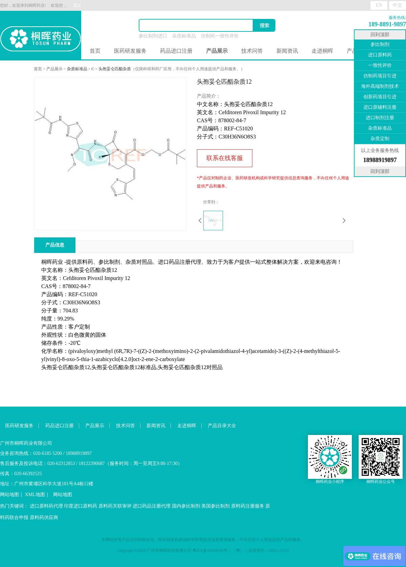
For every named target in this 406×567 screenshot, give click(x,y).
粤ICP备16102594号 (210, 550)
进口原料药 (380, 54)
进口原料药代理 (46, 506)
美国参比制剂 (215, 506)
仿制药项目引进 (380, 75)
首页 (95, 51)
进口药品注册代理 (152, 506)
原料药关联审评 (115, 506)
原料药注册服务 (247, 506)
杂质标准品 (184, 35)
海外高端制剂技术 (380, 86)
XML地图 (35, 494)
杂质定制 (379, 138)
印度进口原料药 (80, 506)
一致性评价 (380, 65)
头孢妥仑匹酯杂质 (114, 69)
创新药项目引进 (380, 96)
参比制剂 (379, 44)
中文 (397, 5)
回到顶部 (379, 34)
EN (379, 5)
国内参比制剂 (186, 506)
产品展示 (54, 69)
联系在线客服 (224, 158)
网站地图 (9, 494)
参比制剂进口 (153, 35)
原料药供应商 (44, 517)
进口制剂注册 (380, 117)
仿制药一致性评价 (220, 35)
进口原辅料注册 (380, 107)
